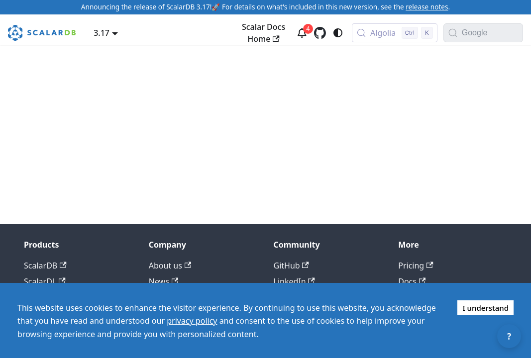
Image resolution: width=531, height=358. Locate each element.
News (163, 281)
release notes (427, 6)
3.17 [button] (101, 32)
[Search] (453, 33)
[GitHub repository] (320, 33)
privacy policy (192, 320)
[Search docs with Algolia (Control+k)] (394, 32)
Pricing (415, 265)
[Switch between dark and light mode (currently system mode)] (338, 33)
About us (170, 265)
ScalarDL (45, 281)
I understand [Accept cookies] (485, 308)
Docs (411, 281)
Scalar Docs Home (263, 32)
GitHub (291, 265)
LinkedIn (294, 281)
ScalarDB (45, 265)
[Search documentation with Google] (492, 33)
